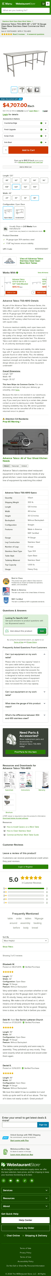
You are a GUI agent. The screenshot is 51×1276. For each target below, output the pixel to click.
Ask (42, 631)
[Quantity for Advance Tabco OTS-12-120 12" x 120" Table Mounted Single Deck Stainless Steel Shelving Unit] (4, 292)
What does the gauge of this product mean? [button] (23, 705)
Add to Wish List (26, 167)
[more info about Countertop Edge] (41, 123)
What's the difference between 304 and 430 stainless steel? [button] (22, 717)
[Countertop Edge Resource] (9, 803)
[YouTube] (10, 1180)
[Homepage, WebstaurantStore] (25, 3)
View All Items (43, 273)
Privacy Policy (32, 642)
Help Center (25, 1220)
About (6, 466)
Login (5, 114)
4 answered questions (35, 34)
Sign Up (43, 1125)
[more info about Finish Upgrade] (41, 129)
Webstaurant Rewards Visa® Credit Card (30, 162)
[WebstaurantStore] (25, 1164)
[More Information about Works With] (17, 272)
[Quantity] (6, 150)
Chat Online (12, 1235)
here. (17, 390)
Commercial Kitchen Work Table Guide (27, 835)
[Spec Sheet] (9, 781)
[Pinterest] (32, 1180)
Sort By (6, 937)
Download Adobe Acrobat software (15, 818)
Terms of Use (18, 642)
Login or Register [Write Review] (25, 867)
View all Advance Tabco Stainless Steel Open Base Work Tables (31, 260)
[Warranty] (41, 781)
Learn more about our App (21, 1154)
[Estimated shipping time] (44, 231)
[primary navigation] (7, 4)
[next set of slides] (49, 286)
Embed (24, 466)
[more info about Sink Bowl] (41, 142)
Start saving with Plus (19, 1140)
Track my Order (25, 1228)
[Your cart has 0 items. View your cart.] (45, 4)
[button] (14, 89)
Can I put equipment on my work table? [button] (21, 656)
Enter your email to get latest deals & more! (24, 1119)
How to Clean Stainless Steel (26, 831)
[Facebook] (18, 1180)
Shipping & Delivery (34, 1235)
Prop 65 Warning (11, 421)
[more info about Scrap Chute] (41, 136)
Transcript (15, 466)
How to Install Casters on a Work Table (27, 827)
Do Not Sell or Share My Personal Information (26, 1266)
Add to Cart (11, 293)
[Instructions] (25, 781)
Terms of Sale (25, 1248)
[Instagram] (3, 1180)
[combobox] (25, 10)
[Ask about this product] (25, 631)
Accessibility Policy (25, 1261)
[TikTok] (25, 1180)
